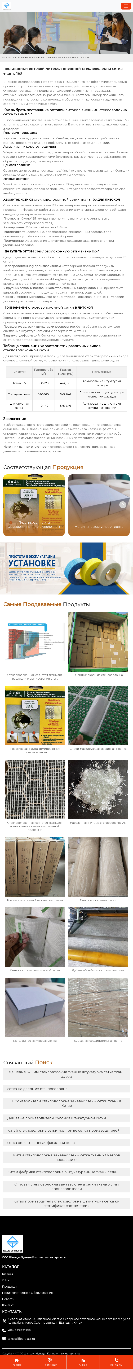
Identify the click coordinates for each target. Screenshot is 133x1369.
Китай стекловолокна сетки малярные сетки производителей (63, 1130)
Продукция (49, 1362)
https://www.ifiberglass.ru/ (50, 279)
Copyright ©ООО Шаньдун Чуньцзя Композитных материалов (41, 1353)
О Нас (83, 1362)
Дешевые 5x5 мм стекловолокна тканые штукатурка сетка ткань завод (66, 1074)
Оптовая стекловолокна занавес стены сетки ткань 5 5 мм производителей (66, 1186)
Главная (6, 57)
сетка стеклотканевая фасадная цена (41, 1143)
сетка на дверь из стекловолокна (37, 1089)
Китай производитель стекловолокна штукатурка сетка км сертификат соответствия (66, 1203)
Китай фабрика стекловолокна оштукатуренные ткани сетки (62, 1172)
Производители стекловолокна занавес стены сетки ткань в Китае (66, 1103)
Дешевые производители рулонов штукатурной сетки (56, 1118)
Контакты (116, 1362)
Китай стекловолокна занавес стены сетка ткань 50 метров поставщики (66, 1157)
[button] (122, 504)
